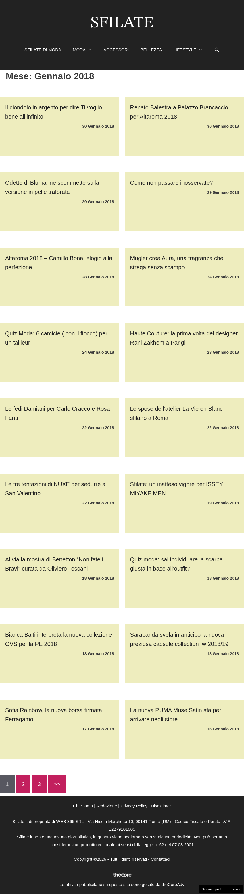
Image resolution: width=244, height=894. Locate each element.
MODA (85, 49)
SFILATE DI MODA (42, 49)
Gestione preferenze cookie (221, 889)
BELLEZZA (151, 49)
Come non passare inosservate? (171, 183)
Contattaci (160, 859)
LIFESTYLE (190, 49)
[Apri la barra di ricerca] (216, 49)
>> (57, 784)
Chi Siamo (83, 805)
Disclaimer (161, 805)
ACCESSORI (116, 49)
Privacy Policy (133, 805)
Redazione (106, 805)
